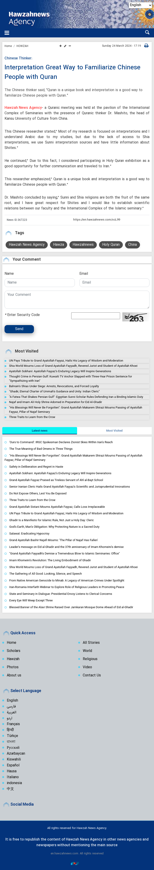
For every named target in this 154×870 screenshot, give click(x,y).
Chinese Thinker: (18, 58)
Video (87, 667)
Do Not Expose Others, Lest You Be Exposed (37, 493)
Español (13, 765)
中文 (10, 789)
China (132, 245)
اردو (9, 718)
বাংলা (11, 742)
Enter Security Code (22, 315)
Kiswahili (14, 759)
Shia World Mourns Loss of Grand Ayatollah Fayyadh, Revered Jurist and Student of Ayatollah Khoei (73, 366)
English (12, 700)
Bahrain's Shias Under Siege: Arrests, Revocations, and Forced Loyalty (54, 386)
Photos (13, 667)
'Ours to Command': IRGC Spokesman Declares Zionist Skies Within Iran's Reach (61, 442)
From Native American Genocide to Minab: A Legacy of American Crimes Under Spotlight (66, 580)
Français (13, 724)
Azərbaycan (16, 753)
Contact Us (92, 675)
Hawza (58, 245)
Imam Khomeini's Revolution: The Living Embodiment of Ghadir (50, 560)
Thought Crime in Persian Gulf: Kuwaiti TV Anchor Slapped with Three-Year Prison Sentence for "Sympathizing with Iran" (70, 378)
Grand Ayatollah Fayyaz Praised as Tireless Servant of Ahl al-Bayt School (56, 480)
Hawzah (13, 659)
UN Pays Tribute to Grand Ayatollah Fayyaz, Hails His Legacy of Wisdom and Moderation (66, 360)
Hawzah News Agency (23, 108)
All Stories (91, 643)
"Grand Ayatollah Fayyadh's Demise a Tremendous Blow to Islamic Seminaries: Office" (64, 553)
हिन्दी (10, 730)
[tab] (39, 430)
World (87, 651)
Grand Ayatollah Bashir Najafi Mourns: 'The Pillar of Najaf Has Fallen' (53, 540)
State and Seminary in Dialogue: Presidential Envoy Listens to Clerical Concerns (60, 593)
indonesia (14, 783)
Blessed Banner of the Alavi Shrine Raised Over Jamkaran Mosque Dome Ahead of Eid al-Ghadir (71, 607)
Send (19, 329)
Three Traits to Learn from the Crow (32, 417)
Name (9, 274)
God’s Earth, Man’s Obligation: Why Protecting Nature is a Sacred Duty (54, 527)
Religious (90, 659)
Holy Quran (111, 245)
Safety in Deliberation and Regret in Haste (36, 466)
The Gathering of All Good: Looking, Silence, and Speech (45, 573)
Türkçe (12, 736)
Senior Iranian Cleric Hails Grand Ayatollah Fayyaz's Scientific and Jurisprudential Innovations (69, 486)
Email (83, 274)
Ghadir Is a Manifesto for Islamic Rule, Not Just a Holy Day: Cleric (51, 520)
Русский (13, 748)
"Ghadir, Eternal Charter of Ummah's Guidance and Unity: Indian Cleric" (54, 391)
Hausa (12, 771)
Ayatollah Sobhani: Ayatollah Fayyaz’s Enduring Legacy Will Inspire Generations (60, 371)
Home (8, 46)
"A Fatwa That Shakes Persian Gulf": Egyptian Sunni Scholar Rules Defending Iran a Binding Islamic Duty (76, 397)
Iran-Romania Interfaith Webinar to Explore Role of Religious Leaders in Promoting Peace (66, 587)
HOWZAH (22, 46)
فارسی (11, 706)
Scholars (13, 651)
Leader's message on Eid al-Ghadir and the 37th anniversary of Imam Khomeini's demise (66, 547)
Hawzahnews (83, 245)
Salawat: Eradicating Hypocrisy (29, 533)
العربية (11, 712)
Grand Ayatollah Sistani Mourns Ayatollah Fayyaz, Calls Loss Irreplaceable (57, 506)
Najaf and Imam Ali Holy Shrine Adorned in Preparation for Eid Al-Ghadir (55, 402)
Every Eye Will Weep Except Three (31, 600)
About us (14, 675)
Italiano (13, 777)
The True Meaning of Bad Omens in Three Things (41, 449)
